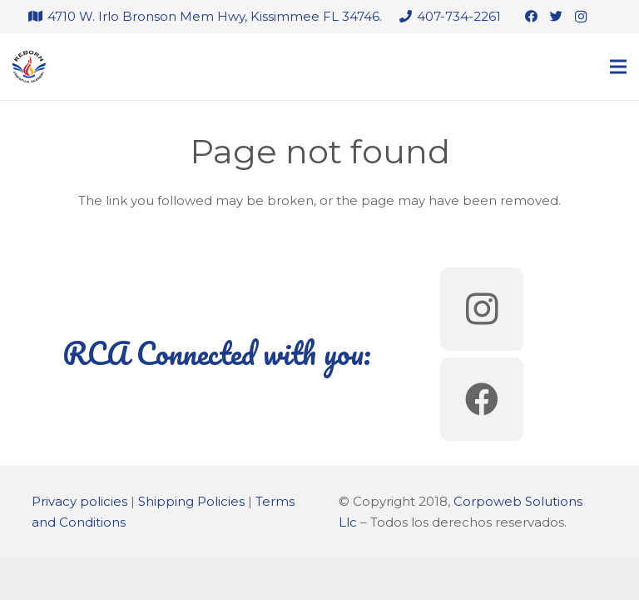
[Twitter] (555, 16)
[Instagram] (580, 16)
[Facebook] (530, 16)
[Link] (29, 66)
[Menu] (618, 67)
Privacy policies (79, 501)
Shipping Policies (191, 501)
